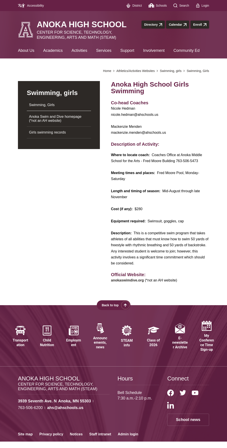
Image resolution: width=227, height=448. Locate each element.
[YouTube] (195, 399)
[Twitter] (183, 399)
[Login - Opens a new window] (202, 5)
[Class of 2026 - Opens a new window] (153, 340)
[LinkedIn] (170, 411)
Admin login (128, 440)
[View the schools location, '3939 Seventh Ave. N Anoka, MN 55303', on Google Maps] (54, 407)
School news (188, 426)
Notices (76, 440)
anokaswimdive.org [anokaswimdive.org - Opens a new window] (127, 280)
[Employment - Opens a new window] (73, 340)
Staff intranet (100, 440)
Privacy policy (51, 440)
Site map (25, 440)
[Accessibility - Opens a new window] (32, 5)
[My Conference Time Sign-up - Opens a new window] (206, 339)
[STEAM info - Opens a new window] (127, 339)
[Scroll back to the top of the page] (113, 305)
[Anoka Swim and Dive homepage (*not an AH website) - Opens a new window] (59, 119)
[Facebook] (170, 399)
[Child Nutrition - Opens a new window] (47, 340)
